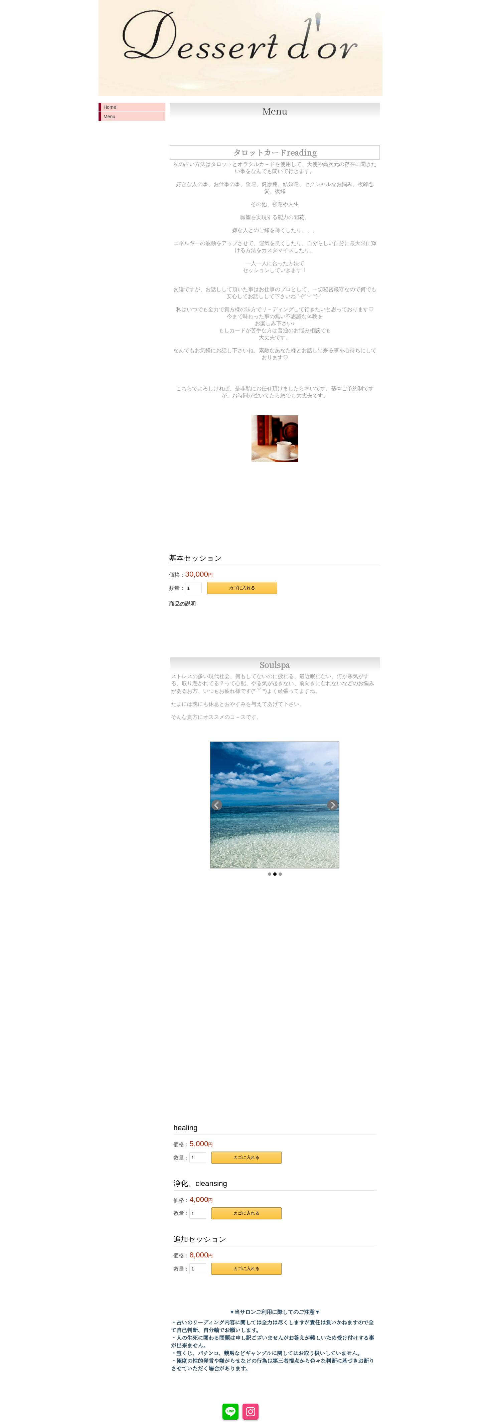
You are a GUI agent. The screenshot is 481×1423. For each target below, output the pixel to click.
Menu (109, 116)
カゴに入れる (242, 587)
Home (110, 107)
